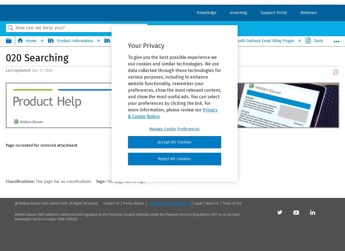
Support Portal (274, 12)
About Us (212, 203)
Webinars (309, 12)
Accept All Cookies (174, 142)
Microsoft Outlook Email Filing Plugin (257, 41)
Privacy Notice (133, 203)
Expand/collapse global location (336, 39)
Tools (314, 41)
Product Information (71, 41)
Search (11, 28)
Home (27, 41)
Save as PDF (335, 72)
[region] (175, 103)
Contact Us (111, 203)
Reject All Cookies (174, 159)
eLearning (238, 12)
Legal (198, 203)
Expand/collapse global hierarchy (12, 41)
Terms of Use (232, 203)
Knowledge (206, 12)
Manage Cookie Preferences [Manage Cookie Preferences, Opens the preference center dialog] (174, 129)
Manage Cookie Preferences (169, 203)
